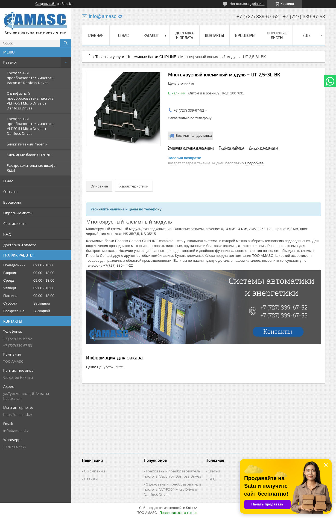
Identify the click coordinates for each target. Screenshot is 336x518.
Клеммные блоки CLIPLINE (29, 154)
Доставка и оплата (19, 244)
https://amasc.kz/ (17, 414)
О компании (94, 471)
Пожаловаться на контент (178, 513)
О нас (8, 180)
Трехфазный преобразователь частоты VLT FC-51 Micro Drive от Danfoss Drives (30, 126)
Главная (96, 35)
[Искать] (65, 43)
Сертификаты (15, 223)
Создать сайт (46, 4)
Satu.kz (191, 508)
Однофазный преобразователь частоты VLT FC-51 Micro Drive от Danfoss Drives (30, 101)
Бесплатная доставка (194, 135)
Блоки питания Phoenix (27, 144)
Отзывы (10, 191)
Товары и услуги (109, 57)
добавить (257, 4)
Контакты (214, 35)
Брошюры (12, 202)
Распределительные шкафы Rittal (31, 168)
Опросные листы (18, 212)
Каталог (10, 62)
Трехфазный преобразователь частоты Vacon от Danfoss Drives (30, 77)
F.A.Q (7, 234)
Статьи (214, 471)
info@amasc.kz (16, 430)
